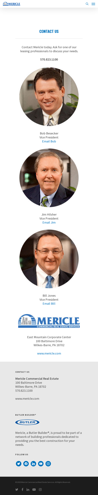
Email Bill (49, 303)
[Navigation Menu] (93, 3)
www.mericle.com (49, 353)
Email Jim (49, 222)
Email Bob (49, 141)
